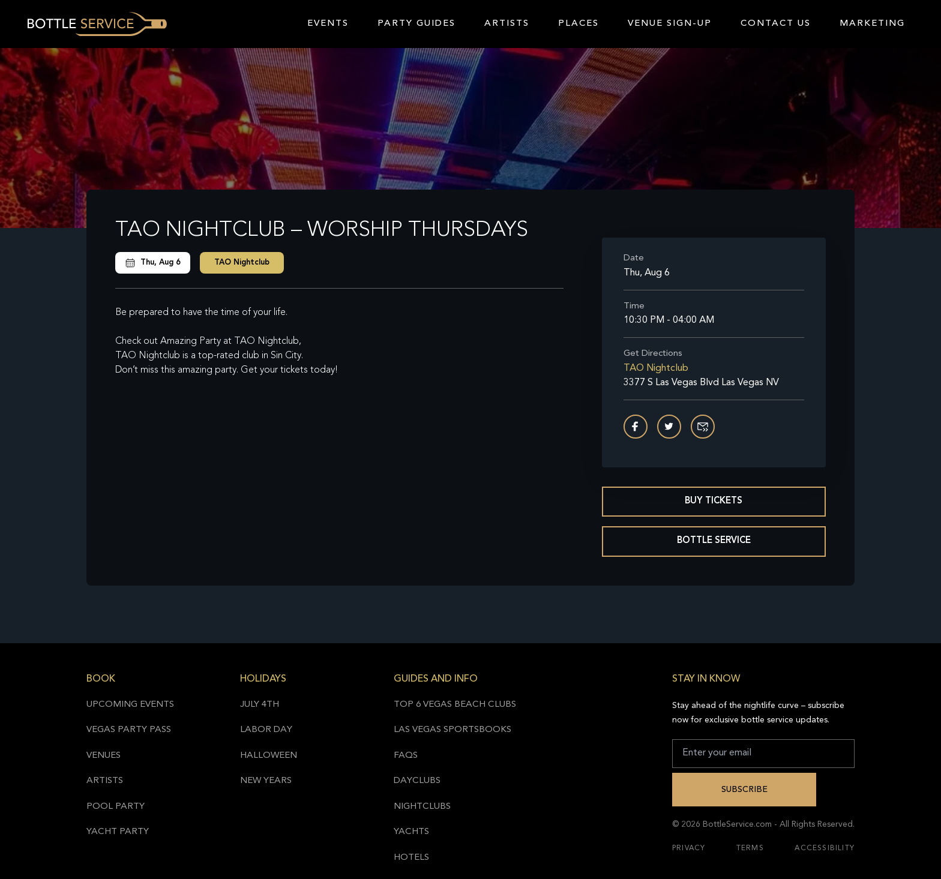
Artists (506, 23)
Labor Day (266, 729)
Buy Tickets (713, 501)
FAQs (406, 755)
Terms (750, 848)
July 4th (259, 704)
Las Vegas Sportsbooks (452, 729)
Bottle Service (714, 540)
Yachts (411, 831)
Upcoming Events (130, 704)
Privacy (688, 848)
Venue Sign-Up (670, 23)
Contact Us (776, 23)
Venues (103, 755)
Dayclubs (417, 780)
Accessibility (825, 848)
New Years (266, 780)
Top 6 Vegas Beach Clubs (455, 704)
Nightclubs (422, 806)
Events (328, 23)
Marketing (872, 23)
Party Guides (416, 23)
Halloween (268, 755)
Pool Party (115, 806)
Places (578, 23)
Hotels (411, 857)
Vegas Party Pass (128, 729)
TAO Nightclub (241, 262)
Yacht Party (117, 831)
